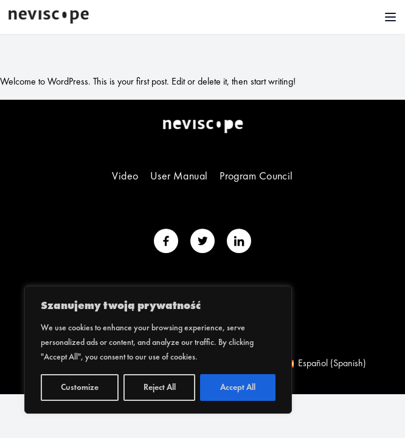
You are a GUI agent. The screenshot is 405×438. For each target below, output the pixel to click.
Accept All (237, 387)
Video (125, 176)
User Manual (179, 176)
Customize (80, 387)
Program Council (256, 176)
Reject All (160, 387)
